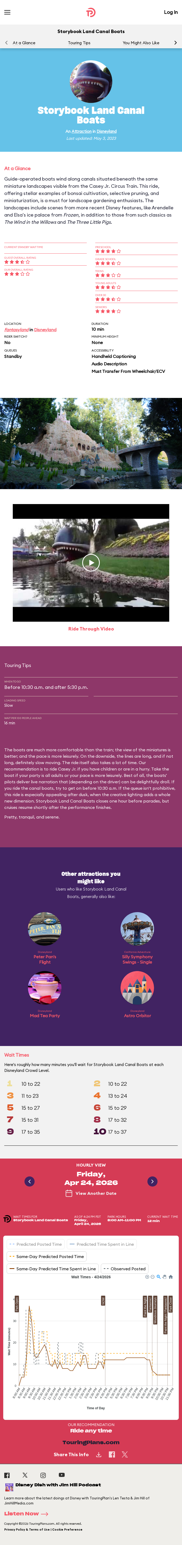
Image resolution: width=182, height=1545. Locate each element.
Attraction (82, 131)
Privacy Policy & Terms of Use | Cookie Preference (43, 1529)
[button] (175, 42)
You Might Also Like (141, 42)
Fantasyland (16, 329)
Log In (171, 12)
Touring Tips (79, 42)
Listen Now (28, 1514)
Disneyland (107, 131)
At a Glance (24, 42)
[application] (91, 1343)
